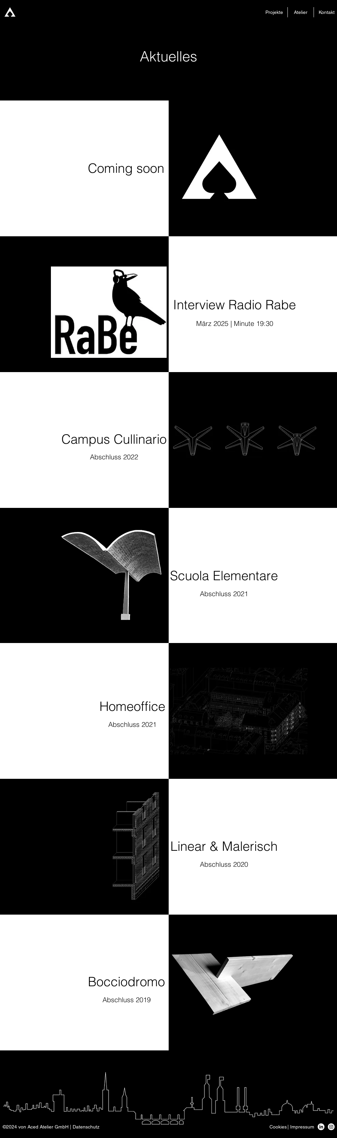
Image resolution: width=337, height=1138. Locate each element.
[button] (51, 1127)
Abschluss (105, 457)
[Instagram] (331, 1126)
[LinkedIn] (321, 1126)
